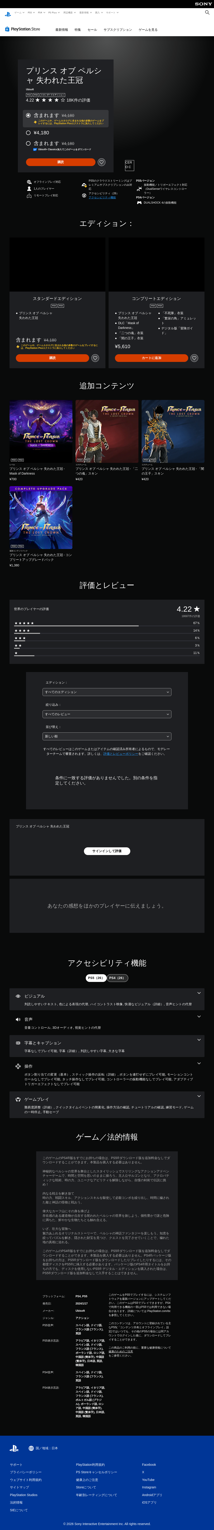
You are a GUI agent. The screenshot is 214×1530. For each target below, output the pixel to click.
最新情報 (84, 12)
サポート (111, 12)
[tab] (96, 974)
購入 (97, 12)
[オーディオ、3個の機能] (107, 1018)
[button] (102, 193)
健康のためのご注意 (121, 1347)
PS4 (40, 12)
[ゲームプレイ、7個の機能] (107, 1100)
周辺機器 (68, 12)
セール (92, 25)
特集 (78, 25)
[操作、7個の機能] (107, 1070)
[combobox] (107, 688)
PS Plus (52, 12)
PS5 (30, 12)
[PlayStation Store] (23, 24)
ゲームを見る (148, 25)
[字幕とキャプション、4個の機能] (107, 1042)
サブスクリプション (118, 25)
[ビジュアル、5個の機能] (107, 995)
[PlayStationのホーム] (8, 12)
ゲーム (17, 12)
